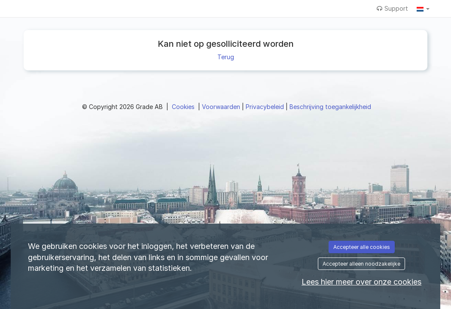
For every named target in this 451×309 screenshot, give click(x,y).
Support (392, 8)
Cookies (184, 106)
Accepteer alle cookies (361, 247)
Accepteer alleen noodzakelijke (361, 264)
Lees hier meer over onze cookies (361, 281)
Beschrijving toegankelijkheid (330, 106)
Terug (225, 57)
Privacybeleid (266, 106)
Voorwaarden (222, 106)
